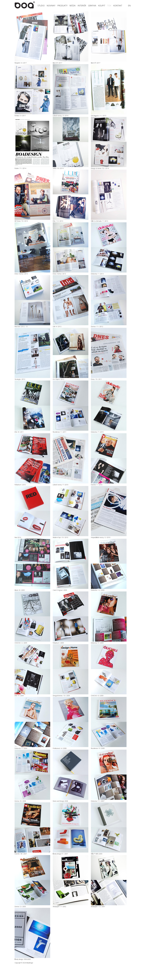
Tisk (109, 5)
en (129, 5)
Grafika (92, 5)
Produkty (62, 5)
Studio (41, 5)
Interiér (82, 5)
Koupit (101, 5)
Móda (72, 5)
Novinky (51, 5)
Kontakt (117, 5)
